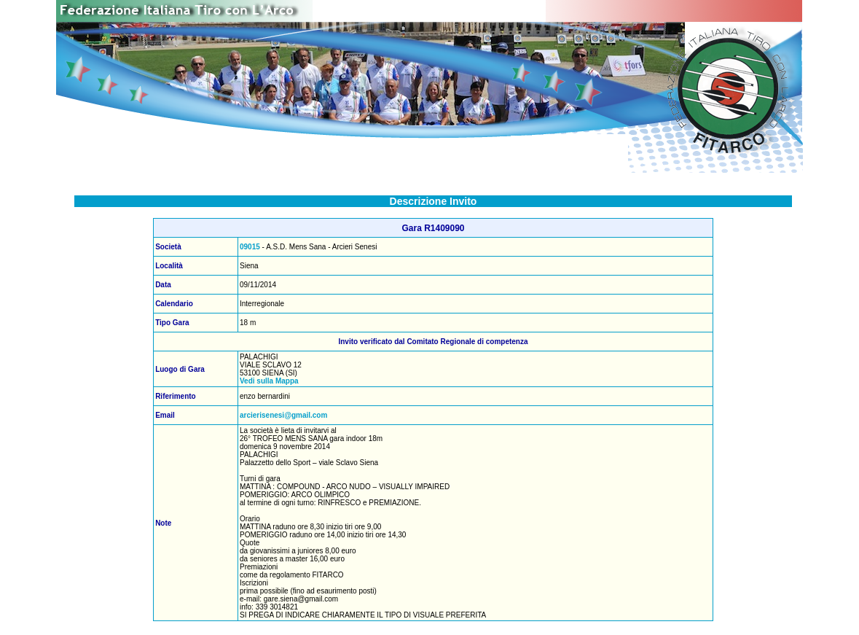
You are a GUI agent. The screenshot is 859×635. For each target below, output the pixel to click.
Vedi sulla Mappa (269, 381)
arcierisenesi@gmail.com (283, 415)
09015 (250, 247)
